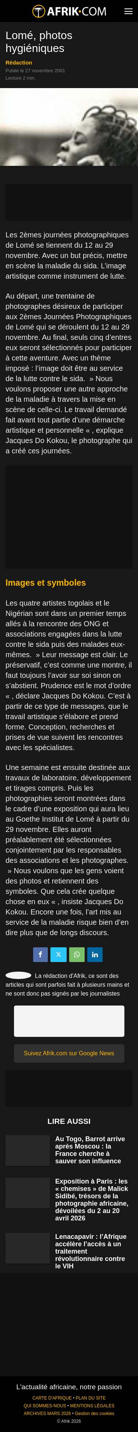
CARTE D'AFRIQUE (52, 1398)
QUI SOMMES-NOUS (45, 1405)
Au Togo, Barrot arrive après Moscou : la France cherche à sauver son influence (90, 1150)
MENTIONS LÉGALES (92, 1405)
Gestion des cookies (94, 1413)
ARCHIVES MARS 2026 (47, 1413)
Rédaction (19, 62)
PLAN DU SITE (91, 1398)
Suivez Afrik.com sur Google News (69, 1053)
